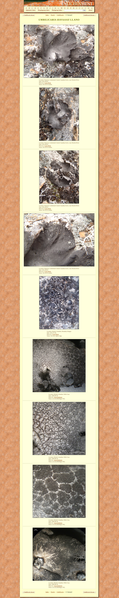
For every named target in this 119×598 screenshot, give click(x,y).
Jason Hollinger (58, 397)
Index (47, 15)
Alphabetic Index (30, 10)
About (90, 10)
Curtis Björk (47, 83)
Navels (53, 15)
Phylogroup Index (57, 10)
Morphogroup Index (43, 10)
